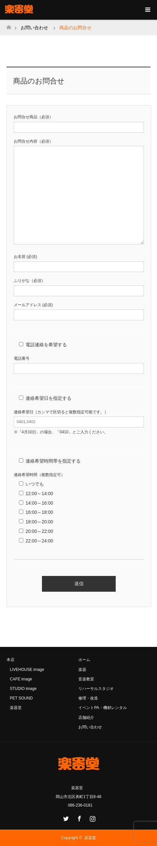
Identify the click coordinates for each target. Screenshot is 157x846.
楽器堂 (16, 707)
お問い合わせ (34, 27)
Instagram (92, 817)
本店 (10, 659)
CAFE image (21, 679)
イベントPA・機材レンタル (102, 707)
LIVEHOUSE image (27, 669)
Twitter (65, 817)
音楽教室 (86, 679)
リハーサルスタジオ (96, 688)
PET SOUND (21, 698)
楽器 (82, 669)
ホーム (84, 659)
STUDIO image (23, 688)
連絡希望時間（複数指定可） (39, 474)
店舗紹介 (86, 717)
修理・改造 (88, 698)
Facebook (79, 817)
